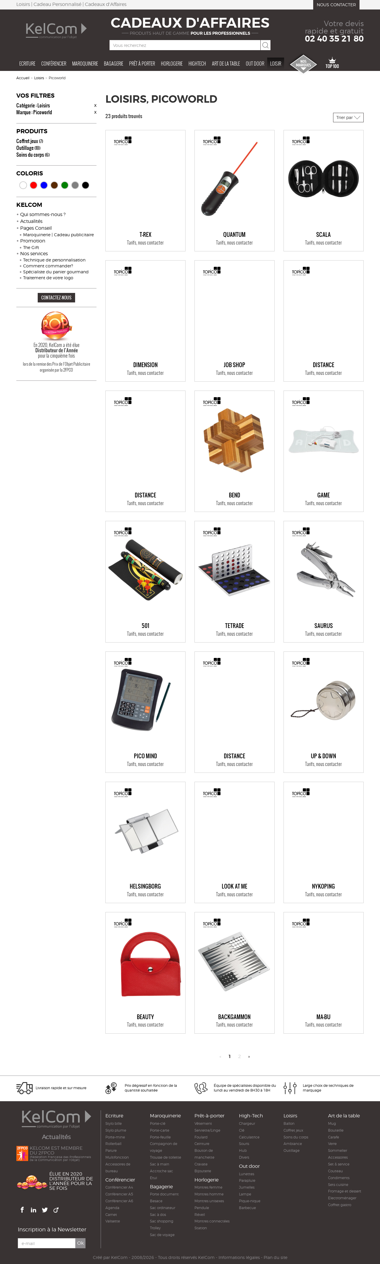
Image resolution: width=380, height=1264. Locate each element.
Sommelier (337, 1150)
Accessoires (338, 1157)
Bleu (44, 185)
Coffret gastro (339, 1205)
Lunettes (246, 1174)
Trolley (155, 1228)
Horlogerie (172, 63)
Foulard (201, 1137)
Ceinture (201, 1143)
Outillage (28, 147)
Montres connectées (211, 1221)
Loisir (275, 63)
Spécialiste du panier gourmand (56, 271)
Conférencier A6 (119, 1201)
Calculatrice (249, 1137)
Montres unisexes (209, 1201)
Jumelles (246, 1187)
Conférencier (53, 63)
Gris (75, 185)
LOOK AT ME (234, 886)
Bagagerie (113, 63)
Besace (156, 1201)
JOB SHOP (234, 365)
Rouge (33, 185)
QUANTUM (234, 235)
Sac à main (159, 1164)
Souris (244, 1143)
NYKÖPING (323, 886)
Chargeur (247, 1123)
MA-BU (323, 1017)
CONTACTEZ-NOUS (56, 297)
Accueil (22, 78)
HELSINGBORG (145, 886)
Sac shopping (161, 1221)
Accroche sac (161, 1171)
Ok (80, 1243)
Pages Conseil (36, 228)
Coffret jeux (29, 141)
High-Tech (251, 1116)
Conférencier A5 (119, 1194)
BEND (234, 495)
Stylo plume (115, 1130)
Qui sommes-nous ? (43, 214)
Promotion (32, 241)
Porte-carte (159, 1130)
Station (200, 1228)
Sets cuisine (338, 1184)
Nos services (34, 253)
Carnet (111, 1214)
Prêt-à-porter (209, 1116)
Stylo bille (113, 1123)
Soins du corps (33, 154)
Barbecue (247, 1208)
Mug (332, 1123)
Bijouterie (202, 1171)
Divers (244, 1157)
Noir (85, 185)
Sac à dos (158, 1214)
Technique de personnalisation (54, 259)
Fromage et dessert (344, 1191)
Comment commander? (48, 265)
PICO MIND (145, 756)
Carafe (333, 1137)
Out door (255, 63)
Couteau (335, 1171)
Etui (153, 1178)
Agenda (112, 1208)
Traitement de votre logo (48, 277)
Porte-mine (115, 1137)
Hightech (197, 63)
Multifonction (117, 1157)
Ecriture (27, 63)
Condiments (338, 1178)
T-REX (145, 235)
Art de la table (226, 63)
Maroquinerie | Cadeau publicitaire (58, 234)
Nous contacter (336, 4)
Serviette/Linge (207, 1130)
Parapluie (247, 1180)
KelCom (119, 1257)
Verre (332, 1143)
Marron (54, 185)
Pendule (201, 1208)
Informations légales (239, 1257)
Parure (111, 1150)
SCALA (323, 235)
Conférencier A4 (119, 1187)
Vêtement (203, 1123)
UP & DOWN (323, 756)
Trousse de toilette (165, 1157)
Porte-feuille (160, 1137)
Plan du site (275, 1257)
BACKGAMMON (234, 1017)
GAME (323, 495)
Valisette (112, 1221)
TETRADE (234, 626)
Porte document (164, 1194)
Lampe (245, 1194)
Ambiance (293, 1143)
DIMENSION (145, 365)
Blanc (23, 185)
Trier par (348, 117)
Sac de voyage (162, 1235)
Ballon (289, 1123)
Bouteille (335, 1130)
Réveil (199, 1214)
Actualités (31, 221)
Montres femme (208, 1187)
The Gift (31, 247)
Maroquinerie (85, 63)
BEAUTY (145, 1017)
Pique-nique (249, 1201)
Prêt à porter (142, 63)
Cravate (201, 1164)
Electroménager (342, 1198)
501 (145, 626)
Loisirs (39, 78)
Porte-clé (157, 1123)
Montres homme (209, 1194)
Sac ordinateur (162, 1208)
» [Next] (249, 1056)
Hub (243, 1150)
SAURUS (323, 626)
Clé (241, 1130)
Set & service (338, 1164)
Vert (65, 185)
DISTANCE (323, 365)
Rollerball (113, 1143)
